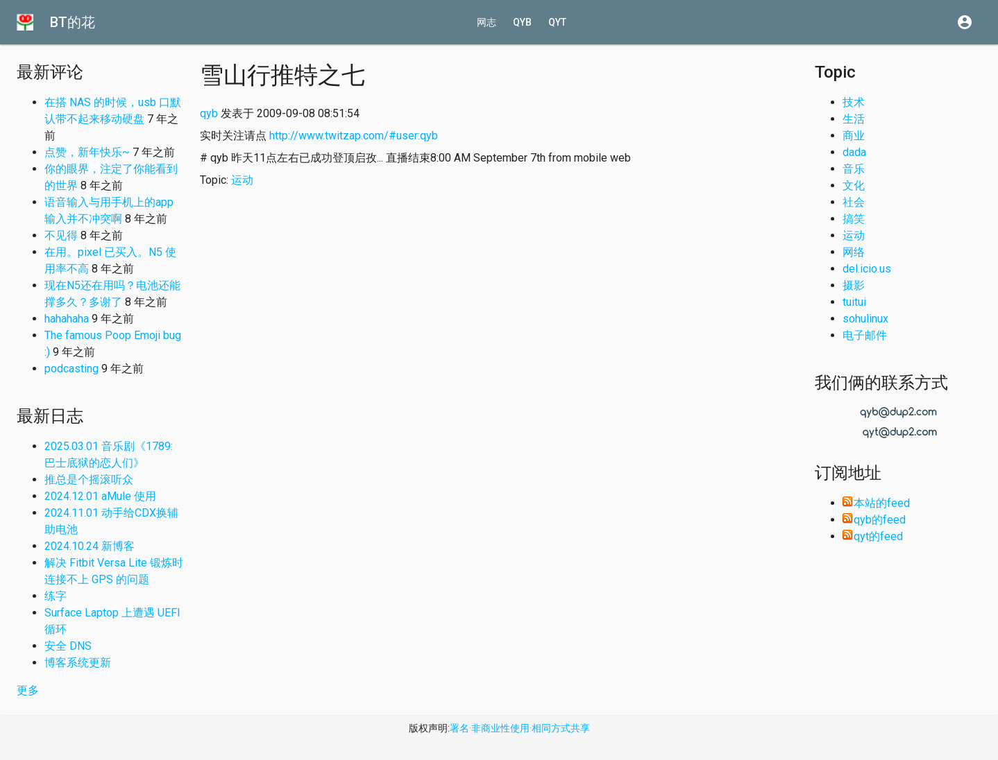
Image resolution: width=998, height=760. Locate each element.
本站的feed (876, 503)
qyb (522, 22)
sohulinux (865, 318)
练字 (55, 596)
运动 (242, 180)
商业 (854, 135)
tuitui (854, 302)
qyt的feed (873, 536)
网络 (854, 252)
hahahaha (66, 318)
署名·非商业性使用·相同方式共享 (520, 728)
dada (854, 152)
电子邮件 (865, 335)
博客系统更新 (77, 662)
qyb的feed (874, 519)
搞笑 (854, 218)
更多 (28, 690)
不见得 (61, 235)
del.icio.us (867, 268)
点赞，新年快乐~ (87, 152)
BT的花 (72, 22)
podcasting (71, 368)
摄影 (854, 285)
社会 (854, 202)
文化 (854, 185)
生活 (854, 119)
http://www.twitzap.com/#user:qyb (353, 135)
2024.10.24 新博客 (89, 546)
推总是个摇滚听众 (88, 479)
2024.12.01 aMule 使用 (100, 496)
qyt (557, 22)
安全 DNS (68, 646)
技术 (854, 102)
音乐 (854, 168)
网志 (486, 22)
